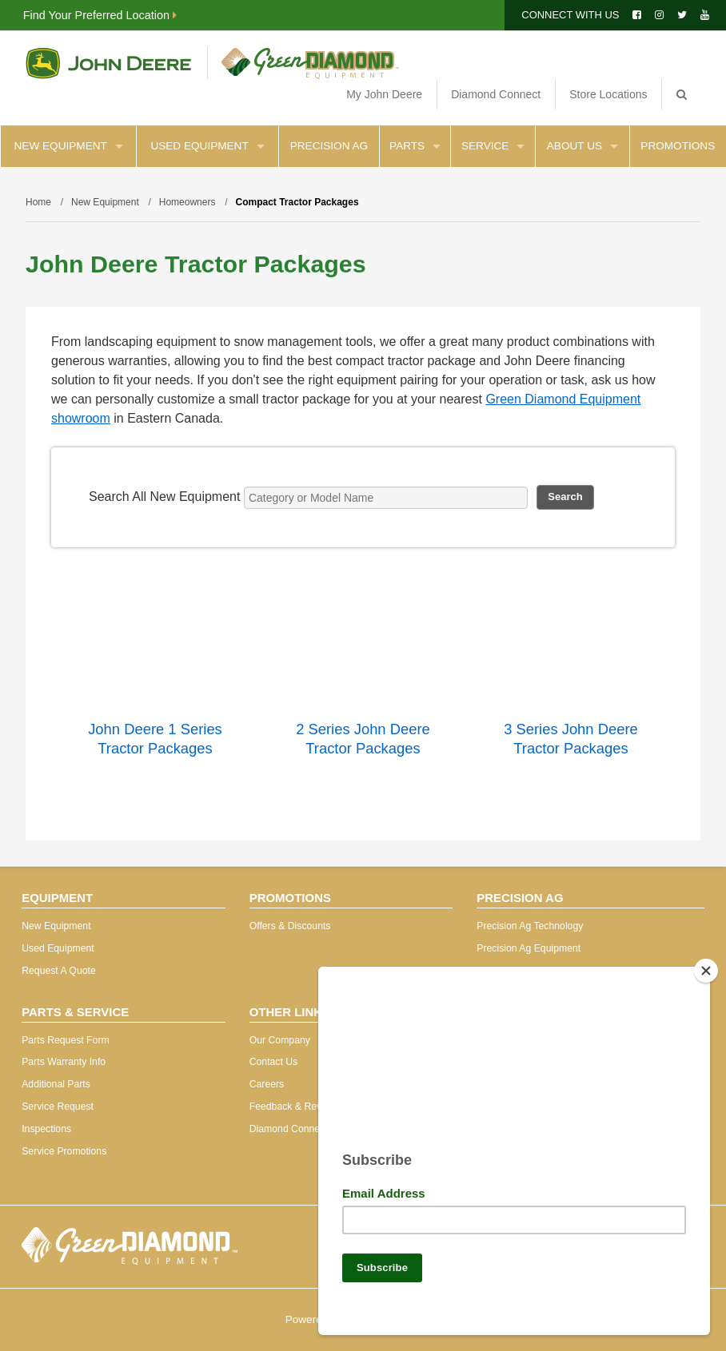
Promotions (677, 146)
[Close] (706, 964)
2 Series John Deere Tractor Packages (363, 739)
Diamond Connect (496, 94)
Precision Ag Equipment (528, 948)
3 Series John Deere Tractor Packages (571, 739)
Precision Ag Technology (530, 926)
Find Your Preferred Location (100, 15)
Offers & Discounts (290, 926)
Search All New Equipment (164, 496)
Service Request (58, 1106)
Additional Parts (56, 1084)
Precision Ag (329, 146)
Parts (415, 146)
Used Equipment (207, 146)
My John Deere (384, 94)
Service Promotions (64, 1151)
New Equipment (68, 146)
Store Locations (608, 94)
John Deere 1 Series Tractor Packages (155, 739)
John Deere (108, 63)
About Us (582, 146)
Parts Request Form (65, 1040)
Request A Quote (59, 970)
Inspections (46, 1128)
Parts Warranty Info (64, 1061)
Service (493, 146)
